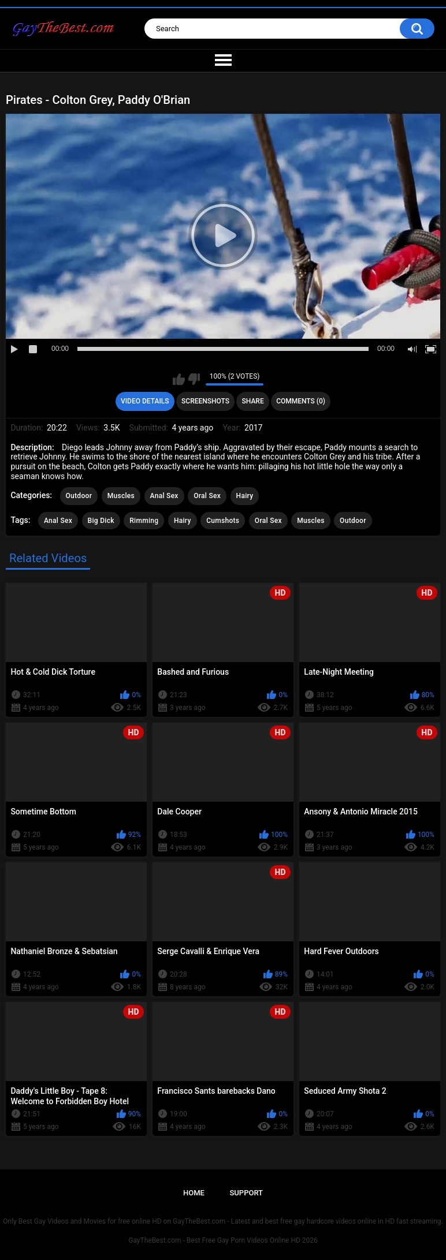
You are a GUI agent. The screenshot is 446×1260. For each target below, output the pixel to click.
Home (194, 1192)
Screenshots (205, 401)
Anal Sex (164, 496)
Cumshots (222, 521)
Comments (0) (300, 401)
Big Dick (101, 521)
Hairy (245, 496)
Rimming (143, 521)
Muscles (121, 496)
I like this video (179, 379)
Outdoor (79, 496)
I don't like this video (194, 379)
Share (253, 401)
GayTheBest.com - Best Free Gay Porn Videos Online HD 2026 (223, 1240)
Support (246, 1192)
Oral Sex (207, 496)
